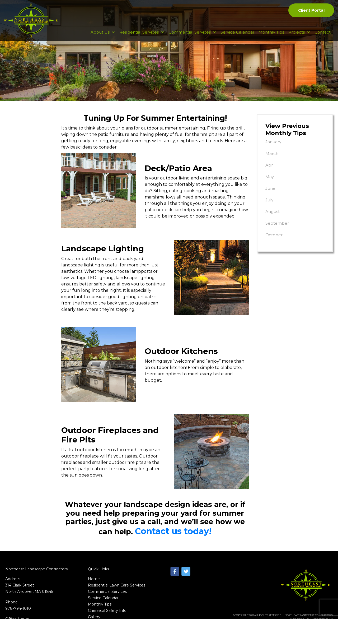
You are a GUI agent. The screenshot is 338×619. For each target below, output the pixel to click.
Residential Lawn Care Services (116, 541)
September (277, 223)
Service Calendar (237, 37)
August (272, 211)
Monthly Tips (271, 37)
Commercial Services (192, 37)
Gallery (94, 573)
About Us (103, 37)
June (270, 188)
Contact (322, 37)
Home (94, 535)
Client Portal (311, 10)
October (274, 234)
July (269, 199)
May (269, 176)
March (271, 153)
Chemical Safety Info (107, 567)
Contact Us (98, 579)
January (273, 141)
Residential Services (141, 37)
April (270, 165)
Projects (299, 37)
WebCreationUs (322, 575)
